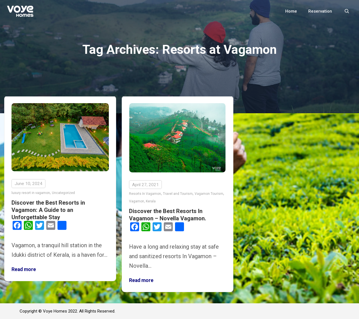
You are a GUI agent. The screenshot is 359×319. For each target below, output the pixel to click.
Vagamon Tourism (209, 194)
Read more (23, 269)
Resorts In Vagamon (145, 194)
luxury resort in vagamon (30, 193)
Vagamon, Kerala (142, 201)
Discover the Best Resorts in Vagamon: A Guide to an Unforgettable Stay (48, 210)
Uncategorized (63, 193)
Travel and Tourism (178, 194)
